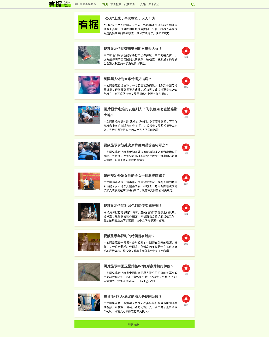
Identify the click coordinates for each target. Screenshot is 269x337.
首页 (105, 4)
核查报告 (115, 4)
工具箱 (142, 4)
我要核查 (129, 4)
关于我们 (153, 4)
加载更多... (134, 324)
